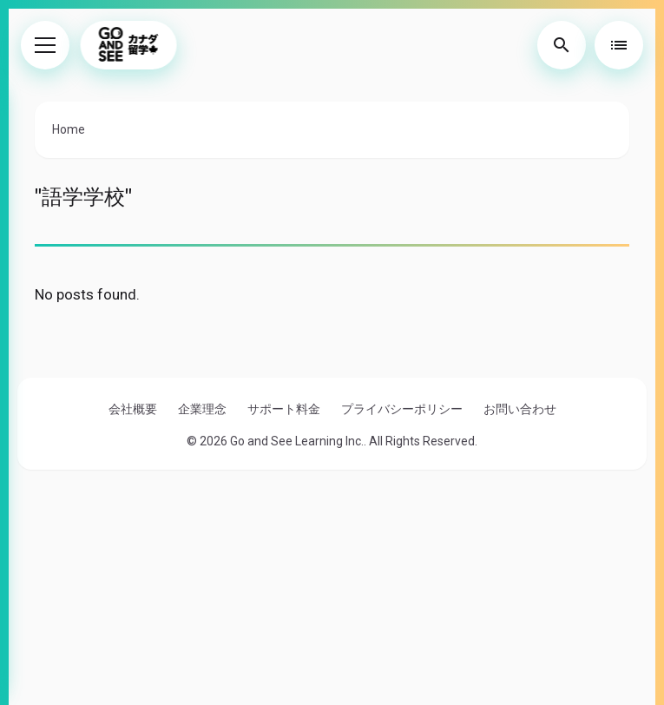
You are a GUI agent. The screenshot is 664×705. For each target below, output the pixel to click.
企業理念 (202, 409)
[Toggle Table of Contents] (619, 45)
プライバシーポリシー (402, 409)
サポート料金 (283, 409)
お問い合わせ (519, 409)
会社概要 (132, 409)
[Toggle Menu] (45, 45)
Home (68, 129)
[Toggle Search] (561, 45)
